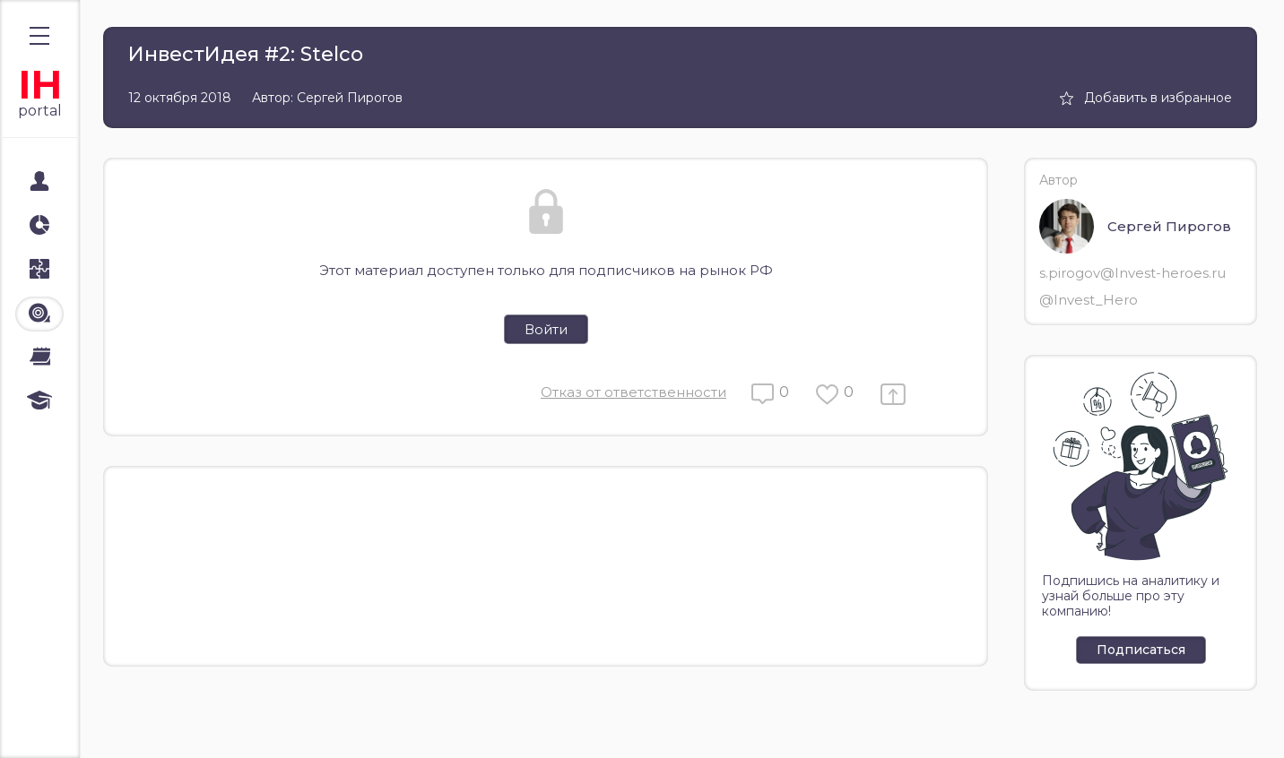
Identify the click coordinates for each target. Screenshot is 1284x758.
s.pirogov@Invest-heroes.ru (1132, 272)
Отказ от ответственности (633, 392)
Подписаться (1141, 650)
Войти (546, 329)
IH (40, 84)
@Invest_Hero (1088, 299)
